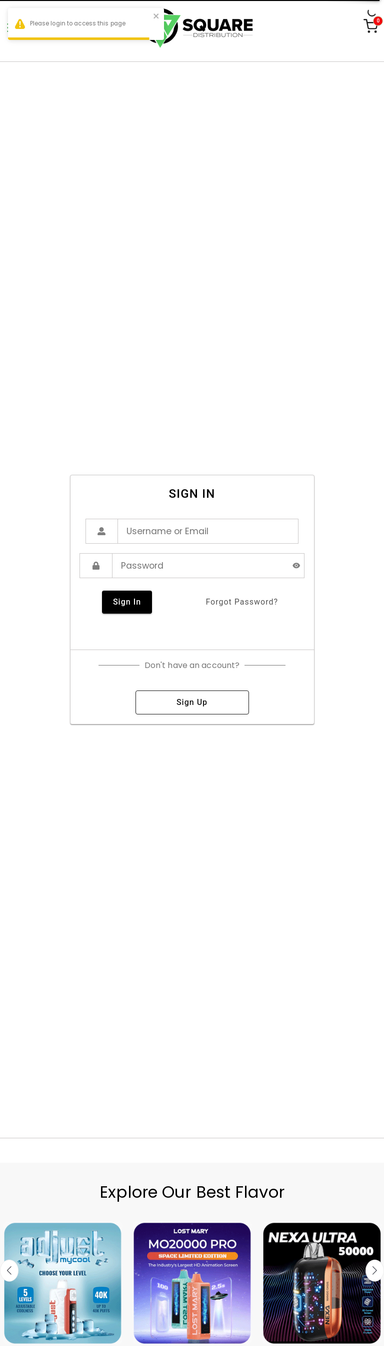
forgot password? (242, 602)
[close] (156, 17)
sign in (127, 602)
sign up (192, 702)
